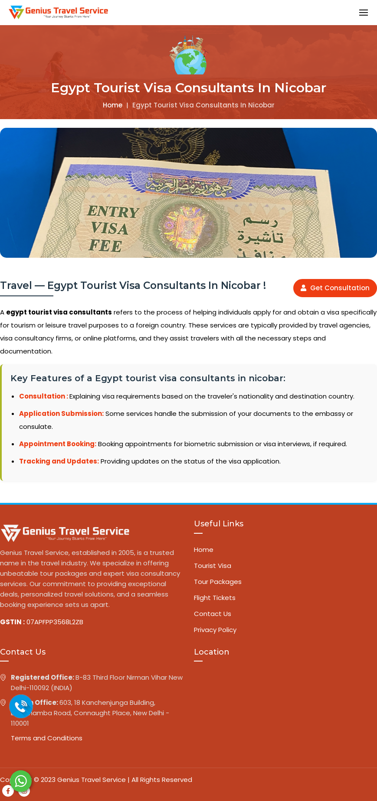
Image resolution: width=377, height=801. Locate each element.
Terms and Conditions (46, 738)
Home (112, 105)
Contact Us (212, 613)
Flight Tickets (215, 597)
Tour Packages (218, 581)
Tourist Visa (212, 565)
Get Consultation (335, 287)
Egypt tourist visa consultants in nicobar (203, 105)
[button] (363, 12)
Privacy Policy (215, 629)
